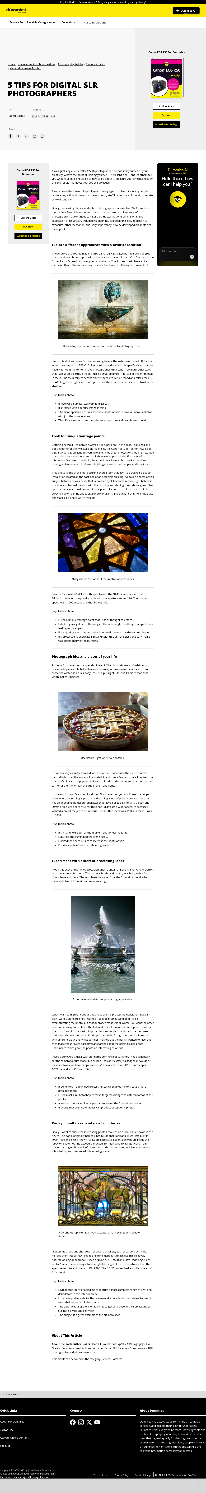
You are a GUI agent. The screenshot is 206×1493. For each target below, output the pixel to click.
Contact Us (6, 1429)
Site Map (5, 1445)
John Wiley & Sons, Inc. (40, 1470)
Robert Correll (16, 116)
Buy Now (166, 115)
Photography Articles (70, 64)
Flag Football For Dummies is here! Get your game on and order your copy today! (103, 2)
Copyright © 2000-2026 (12, 1470)
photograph (93, 191)
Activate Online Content (14, 1437)
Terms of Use (100, 1475)
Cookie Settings (143, 1475)
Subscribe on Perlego (166, 124)
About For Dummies (12, 1421)
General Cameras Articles (25, 68)
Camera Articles (95, 64)
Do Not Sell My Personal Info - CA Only (175, 1475)
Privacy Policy (121, 1475)
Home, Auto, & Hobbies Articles (36, 64)
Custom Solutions (95, 22)
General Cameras (112, 1359)
